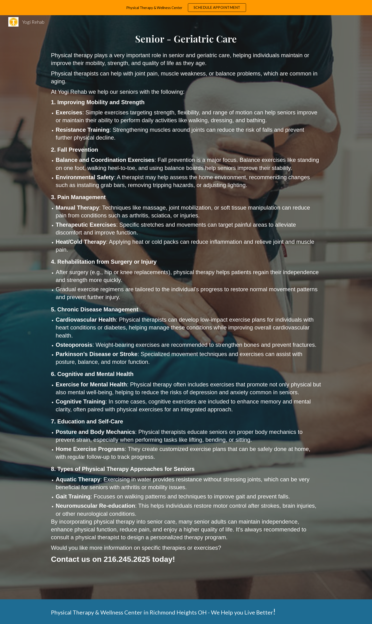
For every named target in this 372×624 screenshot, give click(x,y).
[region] (186, 7)
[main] (186, 38)
